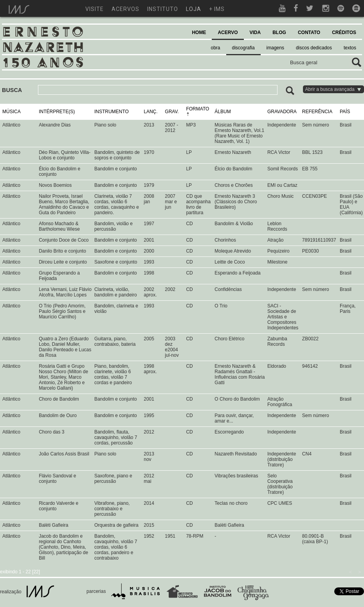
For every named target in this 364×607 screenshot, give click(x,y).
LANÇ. (150, 111)
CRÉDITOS (344, 32)
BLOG (279, 32)
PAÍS (345, 111)
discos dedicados (314, 48)
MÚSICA (11, 111)
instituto (162, 9)
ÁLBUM (222, 111)
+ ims (217, 9)
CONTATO (309, 32)
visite (94, 9)
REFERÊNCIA (317, 111)
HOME (199, 32)
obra (215, 48)
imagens (275, 48)
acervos (125, 9)
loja (193, 9)
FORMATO (197, 109)
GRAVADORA (282, 111)
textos (350, 48)
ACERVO (228, 32)
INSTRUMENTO (111, 111)
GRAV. (171, 111)
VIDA (255, 32)
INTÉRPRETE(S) (57, 111)
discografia (243, 48)
